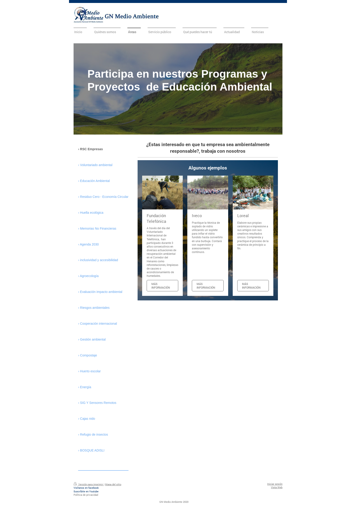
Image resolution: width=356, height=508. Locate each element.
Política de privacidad (86, 494)
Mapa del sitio (113, 484)
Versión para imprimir (89, 484)
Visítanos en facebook (86, 487)
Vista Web (276, 487)
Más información (160, 285)
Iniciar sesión (274, 484)
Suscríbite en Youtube (86, 491)
